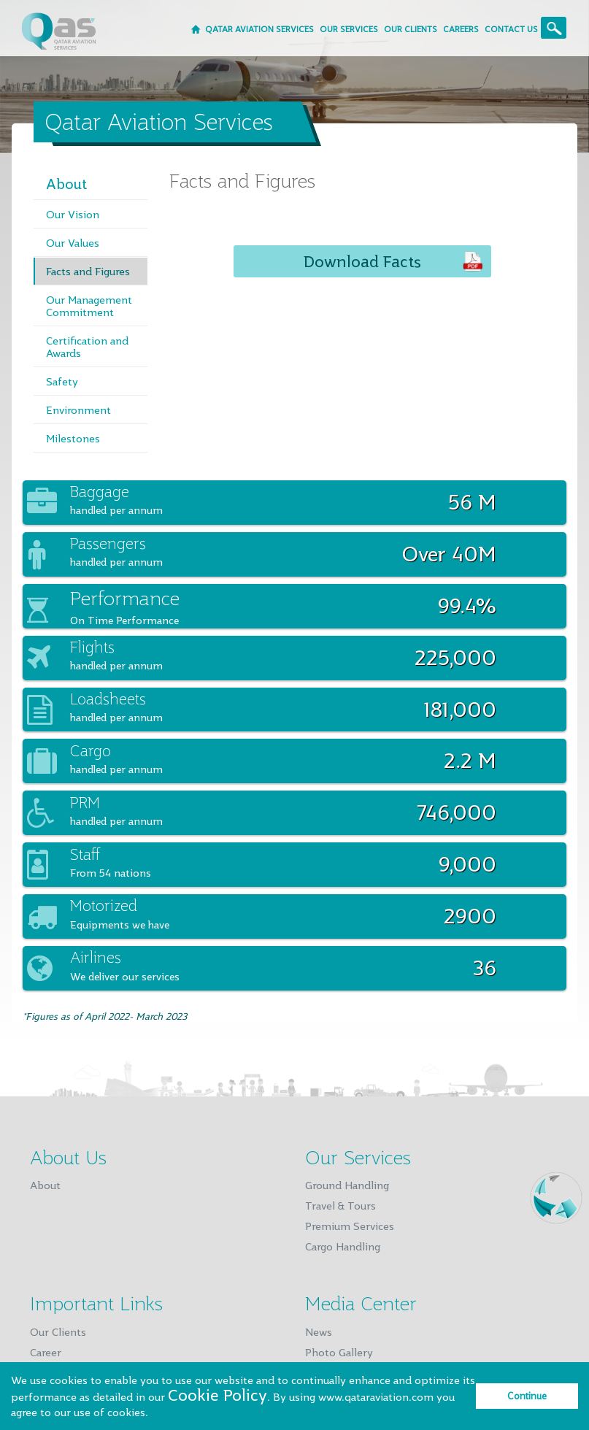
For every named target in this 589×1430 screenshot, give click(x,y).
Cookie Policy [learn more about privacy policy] (217, 1394)
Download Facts (362, 261)
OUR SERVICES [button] (349, 29)
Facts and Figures (88, 271)
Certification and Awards (87, 346)
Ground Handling (347, 1185)
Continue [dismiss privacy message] (527, 1396)
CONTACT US (511, 29)
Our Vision (72, 214)
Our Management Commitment (89, 305)
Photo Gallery (339, 1352)
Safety (62, 381)
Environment (78, 410)
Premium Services (349, 1226)
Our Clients (58, 1332)
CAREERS (461, 29)
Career (45, 1352)
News (318, 1332)
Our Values (72, 243)
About (66, 183)
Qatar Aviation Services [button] (259, 29)
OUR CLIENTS (410, 29)
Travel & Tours (340, 1205)
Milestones (73, 438)
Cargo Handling (342, 1246)
